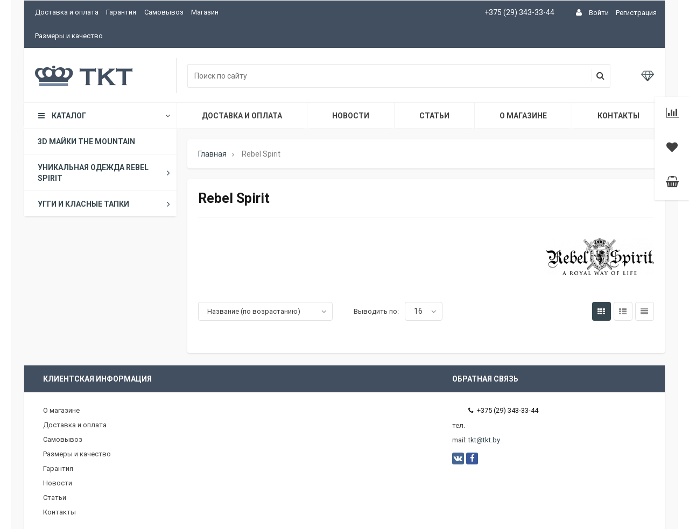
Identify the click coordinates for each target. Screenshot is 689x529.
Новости (350, 115)
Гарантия (121, 12)
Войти (599, 13)
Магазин (205, 12)
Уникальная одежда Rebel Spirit (106, 172)
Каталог (103, 115)
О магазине (523, 115)
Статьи (434, 115)
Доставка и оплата (67, 12)
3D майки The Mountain (86, 141)
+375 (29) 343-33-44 (519, 12)
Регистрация (636, 13)
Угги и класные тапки (106, 204)
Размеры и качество (69, 36)
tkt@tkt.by (484, 440)
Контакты (618, 115)
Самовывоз (164, 12)
